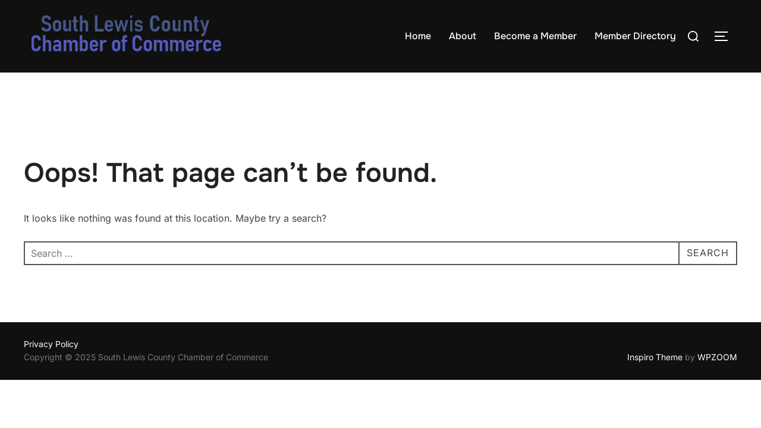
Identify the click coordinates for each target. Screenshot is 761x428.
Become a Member (535, 36)
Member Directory (635, 36)
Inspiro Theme (655, 357)
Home (418, 36)
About (462, 36)
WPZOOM (717, 357)
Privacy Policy (51, 344)
